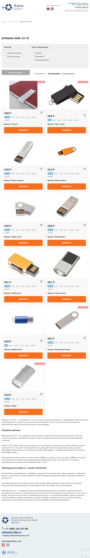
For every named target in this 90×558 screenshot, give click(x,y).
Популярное (39, 56)
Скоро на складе (13, 56)
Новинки (38, 53)
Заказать (23, 130)
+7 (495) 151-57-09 (81, 4)
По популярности (68, 74)
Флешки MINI (13, 21)
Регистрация (72, 3)
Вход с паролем (82, 3)
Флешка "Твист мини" (56, 124)
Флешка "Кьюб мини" (12, 293)
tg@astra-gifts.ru (81, 7)
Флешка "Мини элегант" (57, 180)
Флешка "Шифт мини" (13, 237)
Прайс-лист (15, 522)
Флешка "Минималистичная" (59, 349)
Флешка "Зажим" (11, 124)
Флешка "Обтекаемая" (56, 237)
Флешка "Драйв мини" (13, 349)
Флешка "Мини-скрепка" (14, 180)
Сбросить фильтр (16, 73)
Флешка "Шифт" (10, 406)
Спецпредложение (42, 60)
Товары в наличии (14, 53)
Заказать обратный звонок (76, 10)
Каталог (4, 21)
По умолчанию (54, 73)
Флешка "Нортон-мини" (56, 293)
